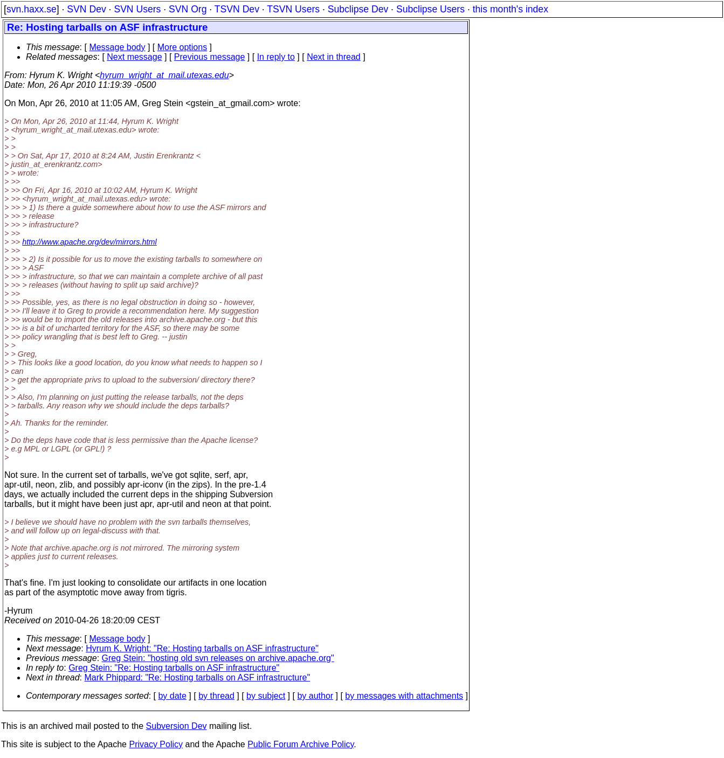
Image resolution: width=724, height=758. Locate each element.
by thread (216, 695)
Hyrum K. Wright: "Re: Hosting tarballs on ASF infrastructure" (202, 648)
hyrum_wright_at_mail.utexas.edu (164, 75)
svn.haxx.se (31, 9)
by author (315, 695)
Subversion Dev (176, 726)
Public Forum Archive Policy (300, 744)
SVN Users (137, 9)
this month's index (510, 9)
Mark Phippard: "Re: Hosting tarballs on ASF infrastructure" (198, 677)
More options (182, 47)
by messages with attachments (404, 695)
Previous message (209, 56)
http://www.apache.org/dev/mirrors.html (89, 242)
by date (172, 695)
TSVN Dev (237, 9)
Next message (134, 56)
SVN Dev (86, 9)
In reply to (276, 56)
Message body (117, 47)
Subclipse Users (430, 9)
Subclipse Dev (358, 9)
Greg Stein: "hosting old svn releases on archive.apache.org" (218, 658)
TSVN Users (293, 9)
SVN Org (187, 9)
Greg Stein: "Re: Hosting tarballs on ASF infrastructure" (173, 667)
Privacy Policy (156, 744)
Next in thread (334, 56)
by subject (265, 695)
